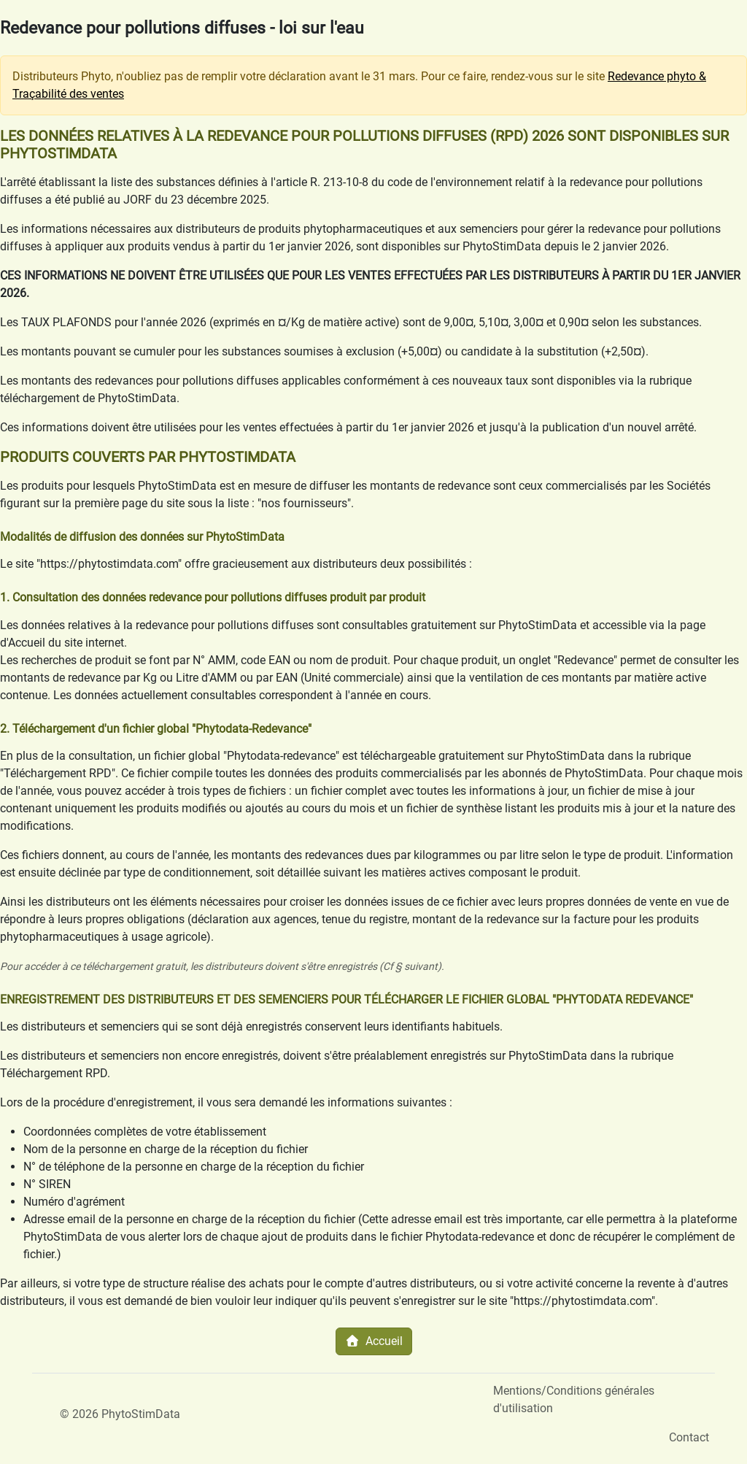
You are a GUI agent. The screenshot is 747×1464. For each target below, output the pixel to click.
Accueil (374, 1341)
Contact (689, 1437)
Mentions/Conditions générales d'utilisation (573, 1399)
